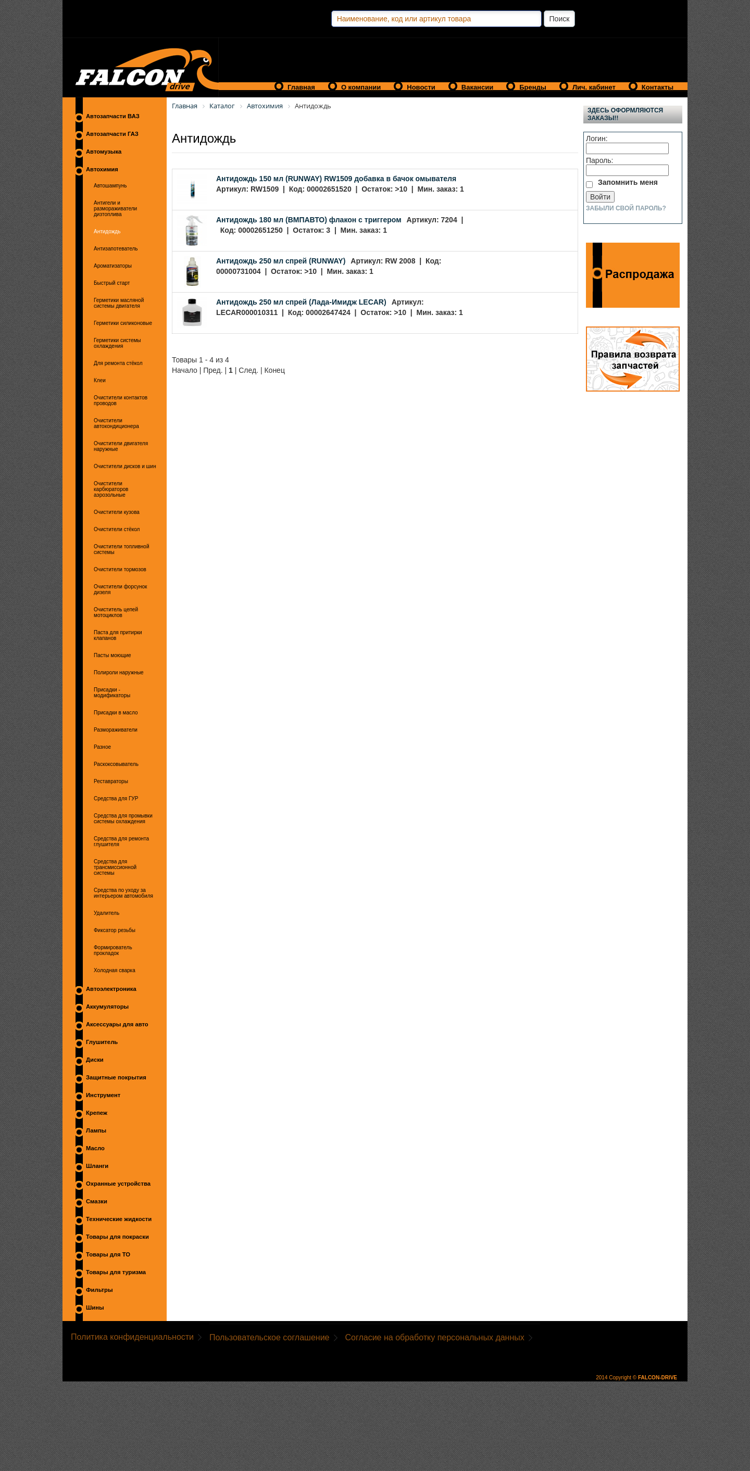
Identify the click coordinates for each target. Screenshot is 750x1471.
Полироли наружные (119, 672)
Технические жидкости (119, 1219)
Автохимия (102, 169)
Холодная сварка (114, 970)
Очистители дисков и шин (125, 466)
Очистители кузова (117, 512)
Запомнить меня (628, 182)
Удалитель (106, 913)
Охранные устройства (118, 1183)
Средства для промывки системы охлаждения (123, 818)
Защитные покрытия (116, 1077)
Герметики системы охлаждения (117, 343)
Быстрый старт (112, 283)
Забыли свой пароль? (626, 208)
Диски (95, 1060)
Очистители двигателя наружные (121, 446)
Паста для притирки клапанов (118, 635)
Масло (95, 1148)
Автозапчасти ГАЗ (112, 134)
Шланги (97, 1166)
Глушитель (102, 1042)
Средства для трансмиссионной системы (115, 867)
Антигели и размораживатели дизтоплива (115, 208)
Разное (102, 747)
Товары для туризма (116, 1272)
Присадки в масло (116, 712)
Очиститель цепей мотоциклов (116, 612)
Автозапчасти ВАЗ (113, 116)
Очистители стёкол (117, 529)
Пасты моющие (112, 655)
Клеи (100, 380)
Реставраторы (111, 781)
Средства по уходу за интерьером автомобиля (123, 893)
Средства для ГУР (116, 798)
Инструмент (103, 1095)
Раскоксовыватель (116, 764)
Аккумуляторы (107, 1006)
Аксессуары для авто (117, 1024)
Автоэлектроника (111, 989)
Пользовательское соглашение (269, 1337)
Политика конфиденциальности (132, 1336)
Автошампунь (110, 185)
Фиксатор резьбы (114, 930)
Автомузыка (103, 151)
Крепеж (96, 1113)
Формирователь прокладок (113, 950)
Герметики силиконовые (123, 323)
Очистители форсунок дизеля (120, 589)
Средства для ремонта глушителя (121, 841)
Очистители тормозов (120, 569)
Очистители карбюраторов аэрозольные (111, 489)
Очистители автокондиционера (116, 423)
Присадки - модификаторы (112, 692)
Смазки (96, 1201)
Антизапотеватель (116, 249)
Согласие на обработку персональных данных (434, 1337)
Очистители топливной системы (121, 549)
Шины (95, 1307)
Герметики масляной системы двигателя (119, 303)
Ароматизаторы (113, 266)
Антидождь (107, 231)
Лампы (96, 1130)
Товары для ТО (108, 1254)
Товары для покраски (117, 1237)
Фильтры (99, 1290)
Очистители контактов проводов (120, 400)
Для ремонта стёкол (118, 363)
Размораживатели (116, 730)
